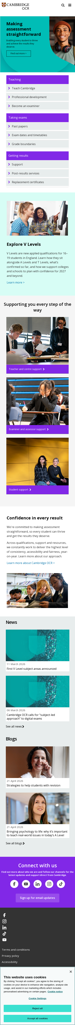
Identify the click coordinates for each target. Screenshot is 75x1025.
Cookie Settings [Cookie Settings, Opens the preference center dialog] (37, 998)
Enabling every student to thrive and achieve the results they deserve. (22, 43)
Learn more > (16, 282)
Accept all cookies (37, 1018)
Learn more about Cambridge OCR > (31, 563)
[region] (37, 996)
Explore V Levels (24, 244)
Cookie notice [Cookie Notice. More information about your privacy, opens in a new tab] (55, 991)
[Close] (71, 972)
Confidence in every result (35, 518)
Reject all (37, 1008)
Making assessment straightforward (22, 29)
